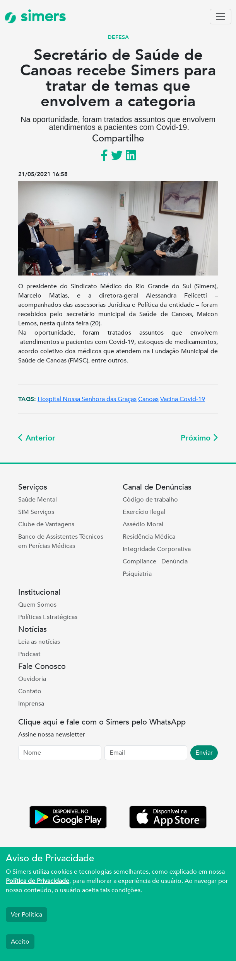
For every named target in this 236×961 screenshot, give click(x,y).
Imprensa (31, 703)
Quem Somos (37, 604)
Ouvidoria (32, 679)
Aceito (20, 941)
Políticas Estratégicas (47, 617)
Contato (29, 691)
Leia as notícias (39, 642)
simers (35, 16)
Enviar (204, 752)
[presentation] (77, 784)
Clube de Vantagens (46, 524)
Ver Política (26, 914)
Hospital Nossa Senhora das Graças (87, 399)
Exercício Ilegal (144, 512)
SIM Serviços (36, 512)
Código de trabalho (150, 499)
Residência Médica (149, 536)
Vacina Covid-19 (182, 399)
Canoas (148, 399)
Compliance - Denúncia (155, 561)
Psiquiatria (137, 574)
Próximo (199, 438)
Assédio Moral (143, 524)
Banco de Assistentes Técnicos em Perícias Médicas (60, 541)
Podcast (29, 654)
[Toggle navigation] (220, 16)
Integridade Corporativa (157, 549)
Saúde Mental (37, 499)
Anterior (36, 438)
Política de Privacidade (37, 881)
